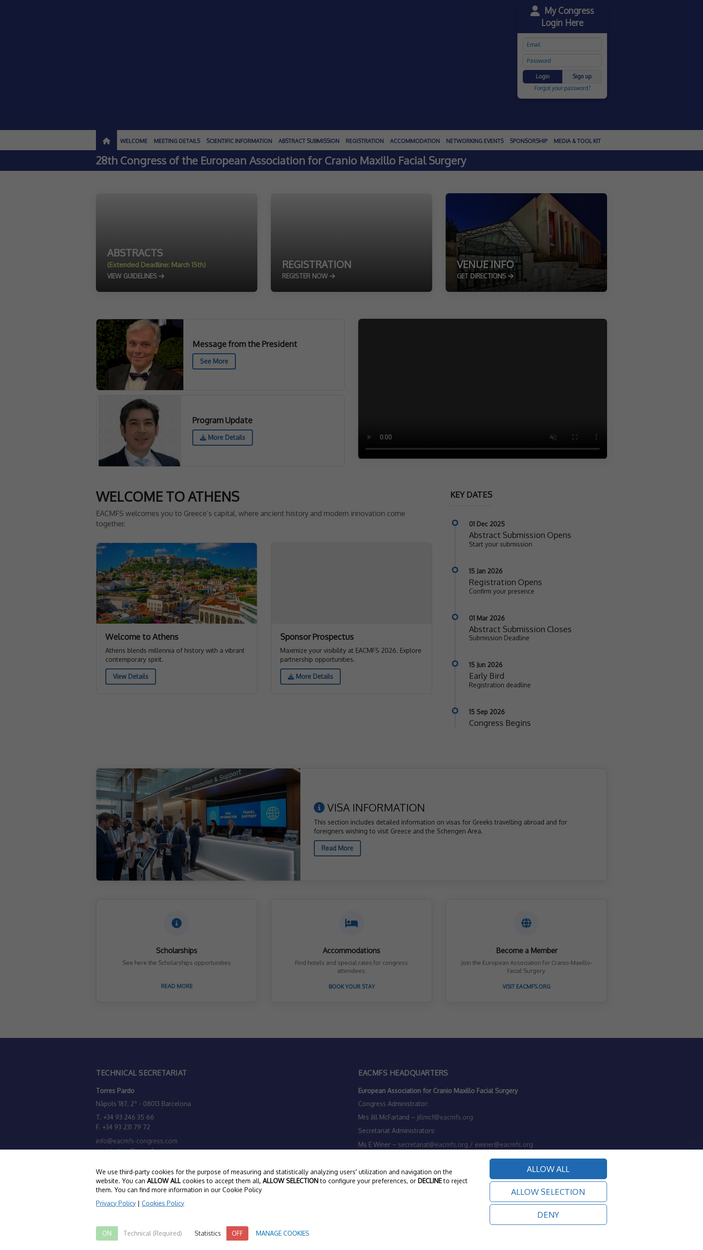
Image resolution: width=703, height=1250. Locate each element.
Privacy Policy (116, 1203)
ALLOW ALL (548, 1169)
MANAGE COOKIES (282, 1233)
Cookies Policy (163, 1203)
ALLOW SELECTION (548, 1192)
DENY (548, 1215)
